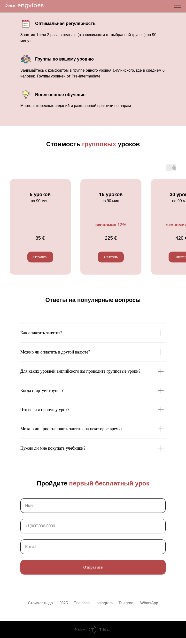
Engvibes (82, 603)
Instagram (104, 603)
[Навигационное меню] (177, 6)
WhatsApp (149, 603)
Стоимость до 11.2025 (48, 603)
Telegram (126, 603)
